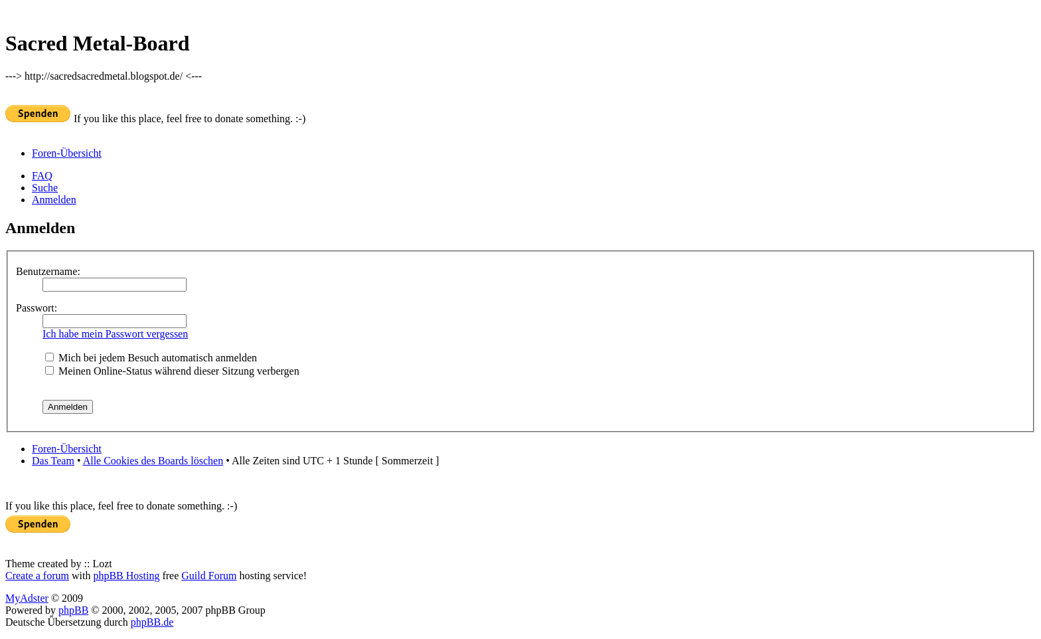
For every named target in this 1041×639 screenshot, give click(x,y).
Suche (45, 187)
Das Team (53, 460)
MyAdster (26, 598)
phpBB (73, 610)
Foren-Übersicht (67, 153)
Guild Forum (208, 575)
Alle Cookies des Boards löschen (153, 460)
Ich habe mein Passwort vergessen (115, 333)
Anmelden (54, 199)
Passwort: (36, 308)
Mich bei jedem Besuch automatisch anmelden (151, 357)
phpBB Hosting (126, 575)
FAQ (42, 175)
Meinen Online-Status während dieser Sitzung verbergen (172, 371)
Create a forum (37, 575)
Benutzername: (48, 271)
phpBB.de (152, 622)
